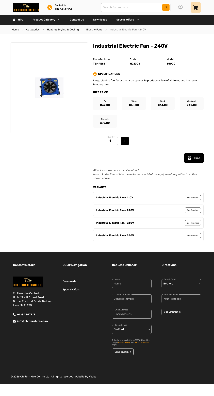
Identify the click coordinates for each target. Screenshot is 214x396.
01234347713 (24, 315)
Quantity (111, 137)
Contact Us (77, 19)
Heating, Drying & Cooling (63, 29)
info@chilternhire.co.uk (30, 321)
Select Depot (121, 325)
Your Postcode (171, 294)
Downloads (100, 19)
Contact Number (122, 294)
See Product (193, 197)
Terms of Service (141, 342)
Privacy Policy (124, 342)
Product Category (47, 19)
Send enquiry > (123, 351)
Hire (18, 19)
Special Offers (127, 19)
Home (15, 29)
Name (117, 279)
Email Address (121, 310)
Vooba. (93, 376)
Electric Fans (94, 29)
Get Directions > (172, 311)
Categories (33, 29)
